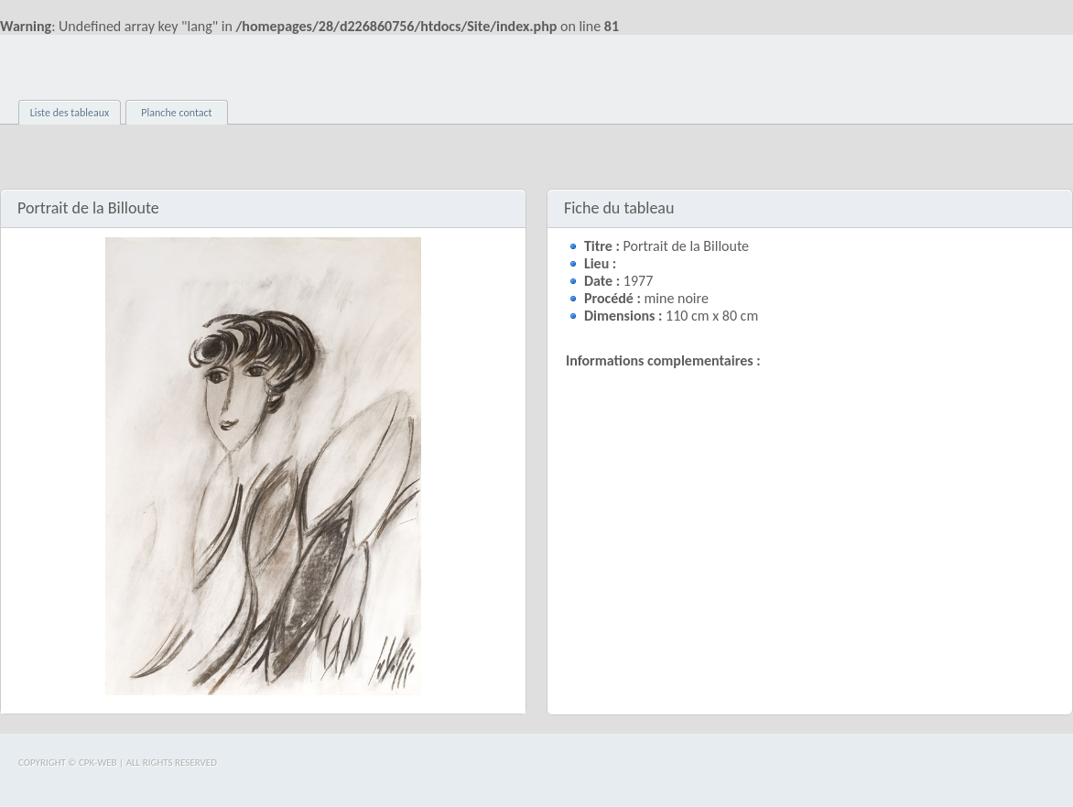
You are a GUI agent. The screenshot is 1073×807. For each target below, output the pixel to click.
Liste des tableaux (70, 112)
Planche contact (176, 112)
